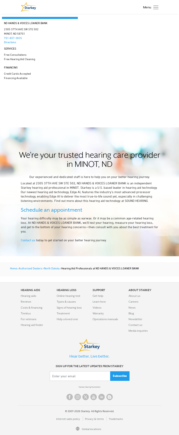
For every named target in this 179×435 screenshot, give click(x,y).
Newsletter (135, 319)
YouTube (93, 397)
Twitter (85, 397)
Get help (98, 295)
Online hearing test (68, 295)
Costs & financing (32, 307)
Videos (97, 307)
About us (134, 295)
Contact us (28, 240)
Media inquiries (138, 330)
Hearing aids (28, 295)
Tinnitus (26, 313)
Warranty (98, 313)
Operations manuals (105, 319)
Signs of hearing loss (69, 307)
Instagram (77, 397)
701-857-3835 (13, 38)
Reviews (26, 301)
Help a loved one (67, 319)
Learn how (99, 301)
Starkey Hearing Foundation (89, 387)
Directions (10, 42)
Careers (133, 301)
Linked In (101, 397)
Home (14, 268)
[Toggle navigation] (149, 7)
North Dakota (52, 268)
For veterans (28, 319)
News (132, 307)
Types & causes (66, 301)
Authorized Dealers (31, 268)
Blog (131, 313)
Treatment (63, 313)
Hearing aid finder (32, 324)
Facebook (69, 397)
